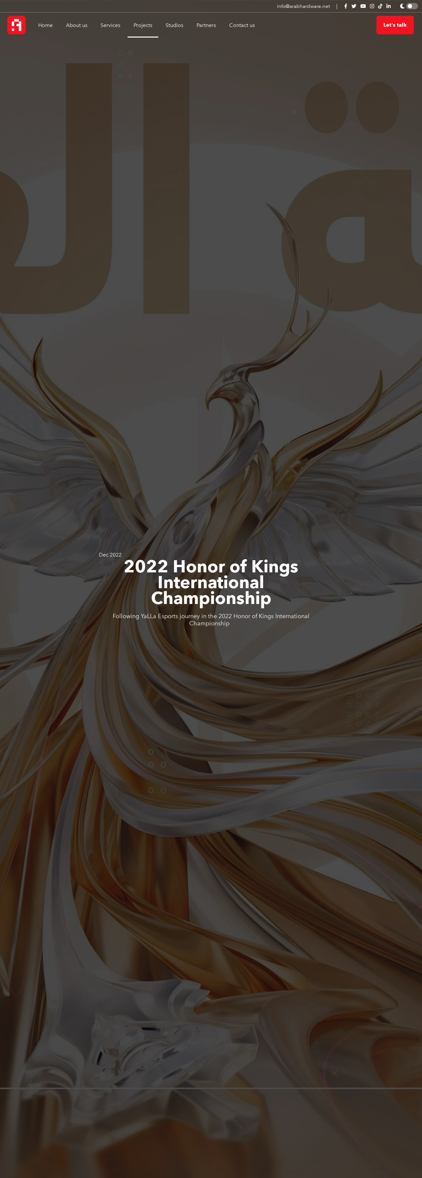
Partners (206, 25)
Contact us (242, 25)
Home (45, 25)
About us (76, 25)
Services (110, 25)
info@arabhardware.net (303, 6)
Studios (174, 25)
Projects (143, 25)
